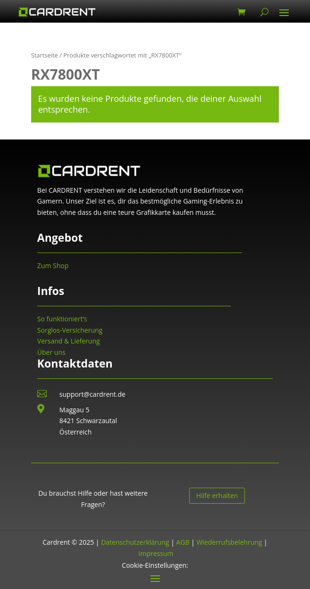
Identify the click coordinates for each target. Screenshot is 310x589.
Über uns (51, 352)
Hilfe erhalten (217, 495)
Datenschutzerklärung (135, 542)
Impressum (155, 553)
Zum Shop (52, 265)
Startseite (44, 55)
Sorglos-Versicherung (69, 330)
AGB (182, 542)
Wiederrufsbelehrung (229, 542)
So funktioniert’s (62, 318)
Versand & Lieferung (68, 340)
